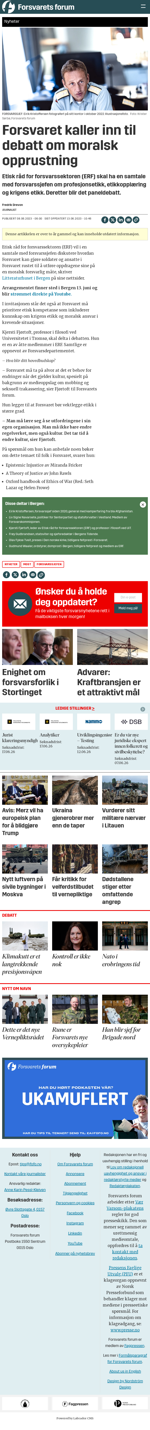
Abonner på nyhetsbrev (75, 1260)
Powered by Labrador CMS (75, 1424)
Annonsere (75, 1180)
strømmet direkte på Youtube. (41, 299)
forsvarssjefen (49, 570)
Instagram (75, 1229)
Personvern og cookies (75, 1209)
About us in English (125, 1377)
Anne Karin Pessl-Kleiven (25, 1196)
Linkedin (75, 1239)
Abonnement (75, 1190)
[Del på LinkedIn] (120, 225)
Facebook (75, 1219)
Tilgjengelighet (75, 1199)
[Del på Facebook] (105, 225)
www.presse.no (125, 1335)
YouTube (75, 1250)
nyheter (11, 570)
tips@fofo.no (31, 1170)
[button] (143, 715)
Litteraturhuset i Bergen (26, 284)
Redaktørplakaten (125, 1192)
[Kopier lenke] (136, 225)
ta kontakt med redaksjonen (127, 1257)
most (27, 570)
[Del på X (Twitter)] (112, 225)
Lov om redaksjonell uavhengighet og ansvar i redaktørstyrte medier (125, 1179)
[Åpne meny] (143, 10)
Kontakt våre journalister (25, 1180)
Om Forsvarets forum (75, 1170)
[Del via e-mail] (128, 225)
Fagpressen (134, 1352)
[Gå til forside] (38, 9)
